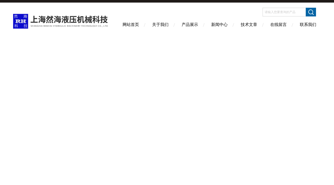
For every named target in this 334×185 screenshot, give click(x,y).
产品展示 (190, 24)
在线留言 (278, 24)
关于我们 (160, 24)
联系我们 (308, 24)
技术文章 (249, 24)
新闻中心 (219, 24)
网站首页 (131, 24)
